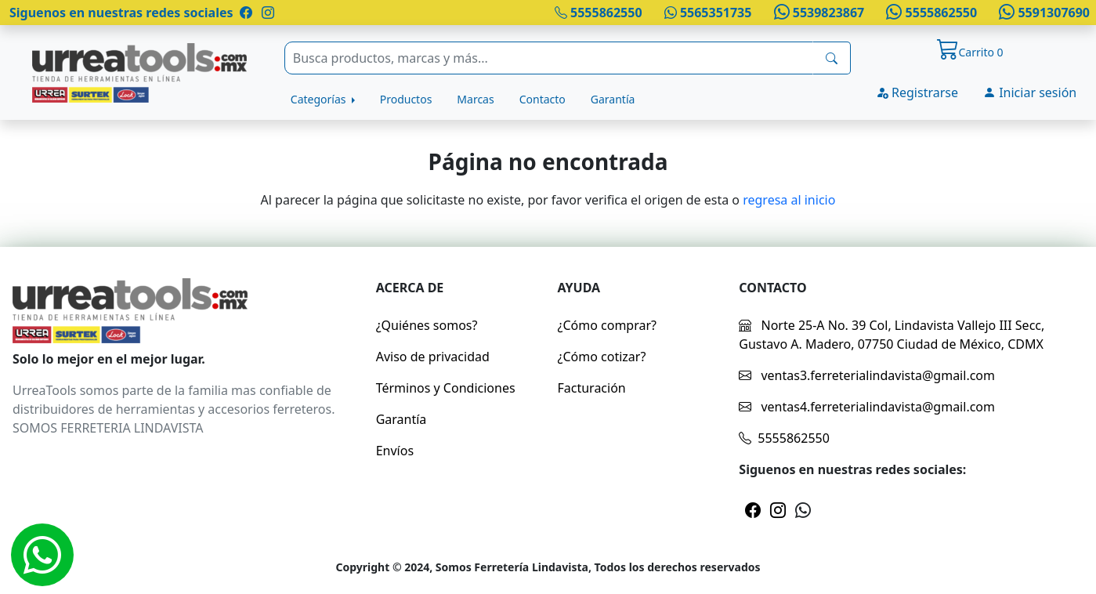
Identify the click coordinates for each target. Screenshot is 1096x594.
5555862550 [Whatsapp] (930, 12)
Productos (406, 99)
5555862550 (598, 12)
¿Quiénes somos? (427, 325)
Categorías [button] (320, 99)
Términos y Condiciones (445, 388)
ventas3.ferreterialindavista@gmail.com (867, 375)
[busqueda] (831, 58)
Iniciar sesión (1029, 92)
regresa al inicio (789, 199)
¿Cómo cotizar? (601, 356)
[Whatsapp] (42, 555)
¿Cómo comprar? (607, 325)
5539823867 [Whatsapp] (817, 12)
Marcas (475, 99)
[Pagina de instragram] (266, 12)
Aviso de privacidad (433, 356)
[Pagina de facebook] (246, 12)
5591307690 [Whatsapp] (1043, 12)
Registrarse (917, 92)
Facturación (591, 388)
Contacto (542, 99)
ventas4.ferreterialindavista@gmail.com (867, 406)
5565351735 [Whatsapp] (708, 12)
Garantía (613, 99)
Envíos (395, 450)
